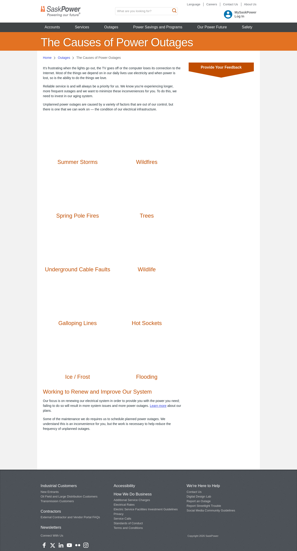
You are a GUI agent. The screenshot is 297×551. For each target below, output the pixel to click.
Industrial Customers (59, 486)
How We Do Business (133, 494)
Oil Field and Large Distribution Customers (69, 496)
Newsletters (51, 527)
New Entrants (50, 492)
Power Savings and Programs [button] (157, 27)
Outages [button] (111, 27)
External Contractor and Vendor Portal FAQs (70, 517)
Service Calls (122, 518)
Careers (211, 4)
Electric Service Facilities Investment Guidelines (146, 509)
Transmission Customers (57, 501)
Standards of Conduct (128, 523)
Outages (64, 58)
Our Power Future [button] (212, 27)
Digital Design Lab (199, 496)
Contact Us (230, 4)
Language (193, 4)
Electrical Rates (124, 504)
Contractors (51, 511)
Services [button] (82, 27)
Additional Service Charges (132, 500)
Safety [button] (247, 27)
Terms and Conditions (128, 528)
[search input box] (146, 11)
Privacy (119, 514)
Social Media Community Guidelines (211, 510)
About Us (250, 4)
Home (47, 58)
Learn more (158, 406)
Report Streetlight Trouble (204, 506)
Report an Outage (198, 501)
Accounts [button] (52, 27)
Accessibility (124, 486)
